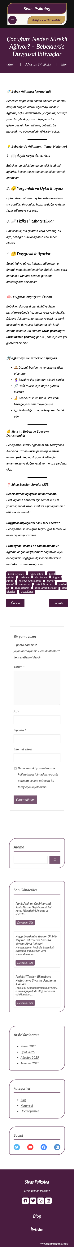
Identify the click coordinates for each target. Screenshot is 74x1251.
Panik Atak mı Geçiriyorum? (35, 927)
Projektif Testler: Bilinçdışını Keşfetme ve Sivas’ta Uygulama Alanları (36, 973)
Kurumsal (30, 1109)
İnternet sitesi (28, 747)
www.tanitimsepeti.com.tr (54, 1243)
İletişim (37, 1229)
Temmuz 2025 (32, 1063)
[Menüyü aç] (12, 20)
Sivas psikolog (38, 451)
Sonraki (58, 603)
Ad (25, 724)
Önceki (15, 603)
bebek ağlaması (16, 573)
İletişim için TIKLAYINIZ (46, 20)
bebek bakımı (36, 573)
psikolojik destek (44, 584)
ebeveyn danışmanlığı (30, 580)
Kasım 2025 (32, 1053)
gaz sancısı (24, 584)
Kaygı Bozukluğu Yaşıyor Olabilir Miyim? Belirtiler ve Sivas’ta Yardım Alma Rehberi (36, 949)
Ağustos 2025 (32, 1060)
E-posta (26, 736)
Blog (64, 64)
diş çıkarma (41, 577)
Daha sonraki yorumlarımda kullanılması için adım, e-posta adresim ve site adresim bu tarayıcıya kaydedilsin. (38, 764)
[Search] (47, 863)
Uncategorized (32, 1112)
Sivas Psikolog (37, 8)
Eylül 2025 (31, 1057)
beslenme (24, 577)
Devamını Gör (30, 938)
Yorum (26, 698)
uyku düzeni (27, 591)
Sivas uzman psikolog (45, 587)
